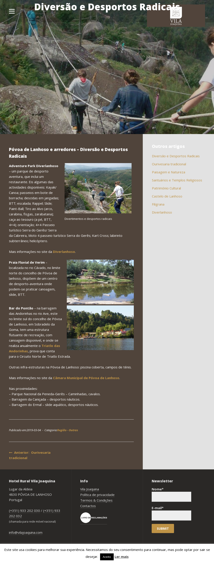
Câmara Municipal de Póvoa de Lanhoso (86, 378)
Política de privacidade (97, 494)
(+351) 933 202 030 (24, 510)
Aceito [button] (107, 557)
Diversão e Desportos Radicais (176, 156)
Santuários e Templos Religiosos (177, 180)
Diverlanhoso (64, 251)
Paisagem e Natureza (168, 172)
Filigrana (158, 204)
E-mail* (171, 513)
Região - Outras (67, 430)
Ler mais (122, 556)
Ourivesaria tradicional (169, 164)
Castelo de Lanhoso (167, 196)
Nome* (171, 494)
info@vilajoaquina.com (25, 532)
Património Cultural (166, 188)
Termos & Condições (96, 500)
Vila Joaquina (89, 489)
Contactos (88, 506)
